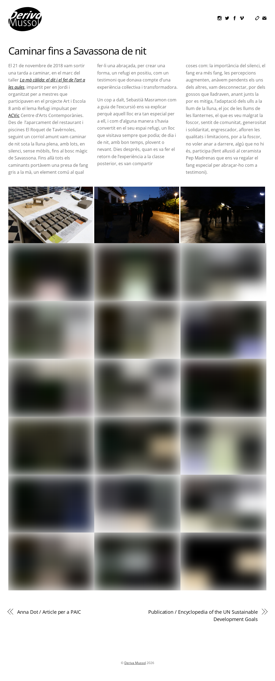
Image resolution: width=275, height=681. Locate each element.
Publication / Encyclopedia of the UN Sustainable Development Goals (203, 615)
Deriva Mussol (135, 663)
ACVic (14, 115)
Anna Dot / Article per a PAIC (49, 611)
